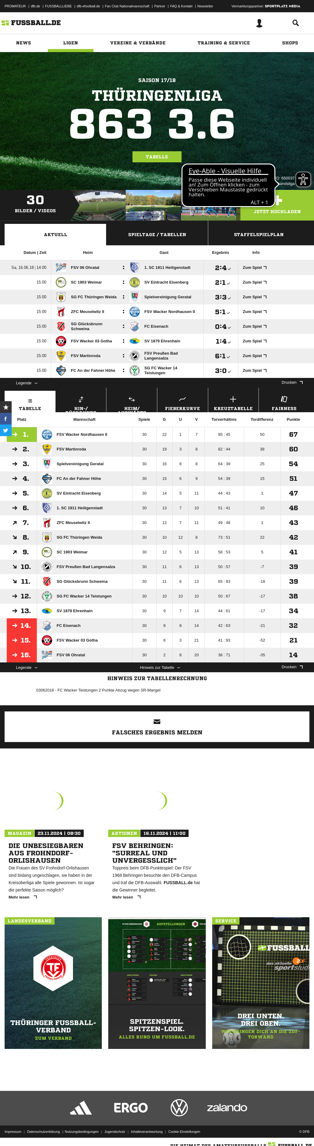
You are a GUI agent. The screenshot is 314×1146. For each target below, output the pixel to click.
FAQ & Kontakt (181, 6)
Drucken (292, 382)
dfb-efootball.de (88, 6)
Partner (159, 6)
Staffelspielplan (259, 234)
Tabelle (157, 157)
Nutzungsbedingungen (81, 1131)
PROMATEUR (15, 6)
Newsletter (205, 6)
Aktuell (55, 234)
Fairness (284, 402)
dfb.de (35, 6)
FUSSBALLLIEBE (58, 6)
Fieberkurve (182, 402)
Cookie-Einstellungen (184, 1131)
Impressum (13, 1131)
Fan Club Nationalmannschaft (127, 6)
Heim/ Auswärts (131, 403)
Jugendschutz (114, 1131)
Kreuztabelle (233, 402)
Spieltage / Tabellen (157, 234)
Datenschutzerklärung (43, 1131)
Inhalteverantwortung (147, 1131)
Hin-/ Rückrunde (81, 403)
